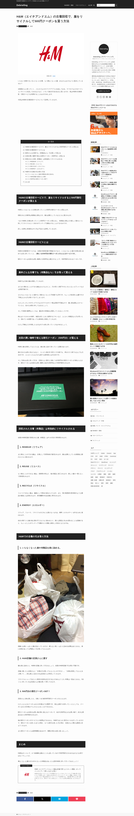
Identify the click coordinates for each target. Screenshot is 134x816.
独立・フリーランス (98, 416)
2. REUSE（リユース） (36, 164)
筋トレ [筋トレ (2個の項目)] (97, 483)
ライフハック (22, 26)
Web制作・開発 (97, 430)
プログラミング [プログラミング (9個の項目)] (101, 471)
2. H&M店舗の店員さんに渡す (37, 176)
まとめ (27, 182)
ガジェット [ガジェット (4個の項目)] (94, 465)
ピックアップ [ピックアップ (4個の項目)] (108, 468)
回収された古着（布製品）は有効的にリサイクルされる (43, 159)
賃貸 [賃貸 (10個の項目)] (107, 483)
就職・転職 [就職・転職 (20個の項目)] (94, 480)
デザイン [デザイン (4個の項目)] (93, 468)
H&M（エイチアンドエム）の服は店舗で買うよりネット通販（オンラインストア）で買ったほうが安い (58, 770)
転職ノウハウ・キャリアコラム (101, 425)
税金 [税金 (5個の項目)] (92, 483)
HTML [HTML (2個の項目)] (106, 456)
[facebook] (97, 97)
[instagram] (104, 97)
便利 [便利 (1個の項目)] (109, 474)
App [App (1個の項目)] (115, 453)
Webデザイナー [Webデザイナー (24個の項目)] (95, 462)
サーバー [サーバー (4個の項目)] (110, 465)
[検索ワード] (107, 5)
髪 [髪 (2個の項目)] (102, 486)
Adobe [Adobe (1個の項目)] (103, 453)
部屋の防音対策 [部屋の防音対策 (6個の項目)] (95, 486)
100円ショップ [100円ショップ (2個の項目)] (95, 453)
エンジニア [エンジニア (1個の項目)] (113, 462)
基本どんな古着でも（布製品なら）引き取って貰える (43, 153)
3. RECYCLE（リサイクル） (37, 166)
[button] (25, 799)
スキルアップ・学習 (98, 421)
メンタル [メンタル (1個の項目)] (109, 471)
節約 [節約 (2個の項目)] (102, 483)
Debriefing (22, 5)
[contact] (110, 97)
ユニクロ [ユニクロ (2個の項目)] (93, 474)
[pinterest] (107, 97)
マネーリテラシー (97, 435)
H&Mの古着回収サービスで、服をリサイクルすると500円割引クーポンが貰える (51, 147)
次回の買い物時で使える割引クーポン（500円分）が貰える (45, 156)
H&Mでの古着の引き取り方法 (35, 171)
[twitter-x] (101, 97)
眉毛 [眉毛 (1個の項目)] (114, 480)
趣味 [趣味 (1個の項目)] (111, 483)
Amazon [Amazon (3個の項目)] (109, 453)
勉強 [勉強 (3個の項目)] (96, 477)
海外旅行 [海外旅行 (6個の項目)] (108, 480)
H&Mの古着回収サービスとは (35, 150)
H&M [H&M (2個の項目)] (101, 456)
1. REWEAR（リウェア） (36, 161)
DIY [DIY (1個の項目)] (96, 456)
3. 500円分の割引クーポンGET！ (38, 179)
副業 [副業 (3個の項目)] (92, 477)
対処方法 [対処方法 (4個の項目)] (109, 477)
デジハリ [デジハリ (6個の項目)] (100, 468)
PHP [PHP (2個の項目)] (96, 459)
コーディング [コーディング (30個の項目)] (102, 465)
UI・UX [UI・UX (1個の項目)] (106, 459)
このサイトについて (104, 91)
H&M (31, 26)
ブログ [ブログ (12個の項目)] (92, 471)
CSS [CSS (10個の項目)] (92, 456)
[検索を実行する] (116, 5)
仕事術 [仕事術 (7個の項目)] (99, 474)
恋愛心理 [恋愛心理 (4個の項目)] (101, 480)
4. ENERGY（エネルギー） (37, 168)
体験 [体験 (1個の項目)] (105, 474)
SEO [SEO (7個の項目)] (100, 459)
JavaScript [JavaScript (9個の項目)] (113, 456)
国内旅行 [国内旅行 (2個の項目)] (102, 477)
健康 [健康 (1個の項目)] (114, 474)
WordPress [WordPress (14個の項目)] (105, 462)
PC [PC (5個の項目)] (92, 459)
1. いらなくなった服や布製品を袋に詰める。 (42, 174)
